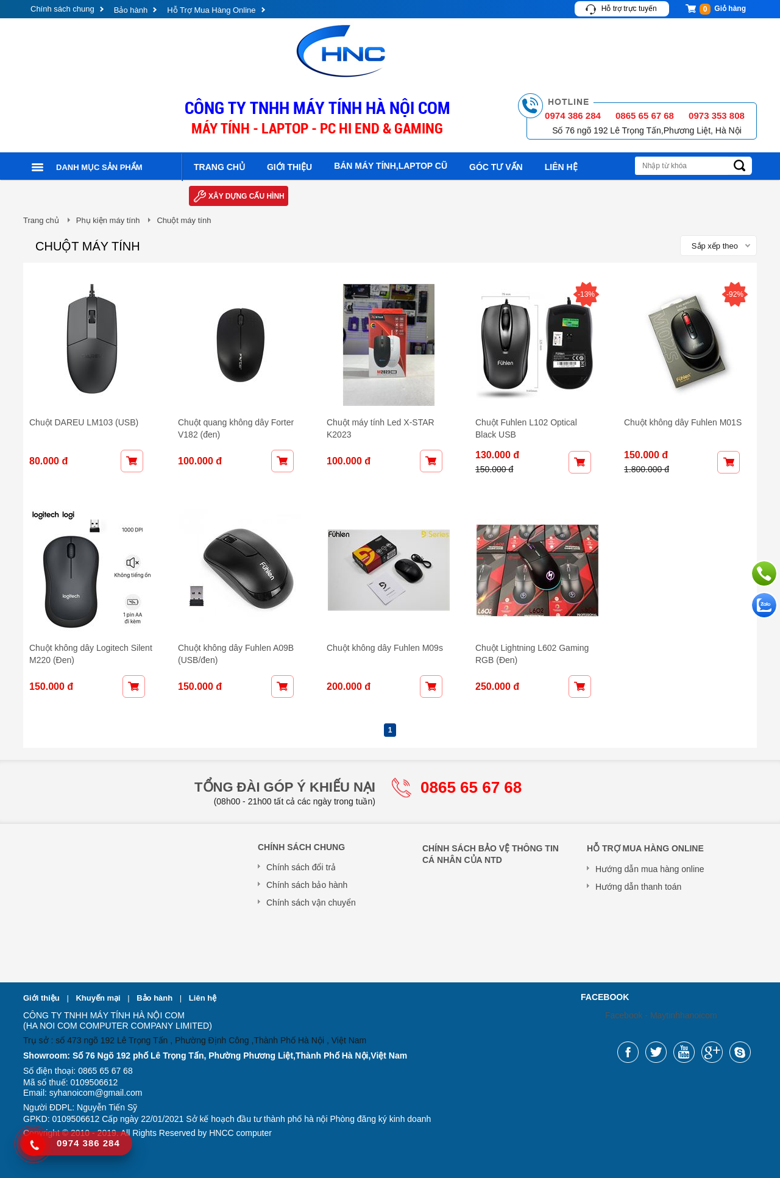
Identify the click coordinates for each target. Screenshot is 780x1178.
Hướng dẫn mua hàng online (649, 869)
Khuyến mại (99, 997)
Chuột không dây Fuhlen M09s (385, 648)
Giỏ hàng (723, 9)
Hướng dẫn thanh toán (638, 887)
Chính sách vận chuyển (311, 902)
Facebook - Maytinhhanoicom (661, 1015)
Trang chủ (219, 167)
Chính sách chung (62, 8)
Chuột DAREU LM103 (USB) (83, 422)
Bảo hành (130, 10)
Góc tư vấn (496, 167)
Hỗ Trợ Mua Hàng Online (211, 10)
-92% (734, 294)
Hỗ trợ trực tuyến (629, 8)
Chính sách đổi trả (301, 867)
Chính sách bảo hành (306, 885)
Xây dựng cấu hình (246, 196)
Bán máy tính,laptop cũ (390, 166)
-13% (586, 294)
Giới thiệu (289, 167)
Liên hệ (561, 167)
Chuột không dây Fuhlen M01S (683, 422)
